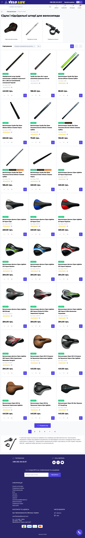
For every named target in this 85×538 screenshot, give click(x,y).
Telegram (58, 513)
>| (54, 431)
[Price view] (80, 46)
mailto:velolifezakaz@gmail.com (62, 462)
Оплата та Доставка (17, 486)
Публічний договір (17, 490)
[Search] (50, 6)
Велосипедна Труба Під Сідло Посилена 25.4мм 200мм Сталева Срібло (41, 127)
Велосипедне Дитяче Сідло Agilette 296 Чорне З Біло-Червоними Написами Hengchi (14, 358)
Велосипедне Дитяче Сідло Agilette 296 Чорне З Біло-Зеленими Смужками (70, 311)
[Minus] (4, 95)
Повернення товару (17, 503)
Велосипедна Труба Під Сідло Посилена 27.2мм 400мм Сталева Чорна (41, 174)
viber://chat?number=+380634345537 (58, 462)
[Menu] (2, 2)
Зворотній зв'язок (17, 501)
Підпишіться (54, 474)
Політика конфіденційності (19, 499)
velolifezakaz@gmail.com (20, 516)
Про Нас (14, 494)
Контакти (14, 495)
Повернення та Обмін (18, 488)
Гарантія (14, 497)
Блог (13, 492)
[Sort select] (24, 46)
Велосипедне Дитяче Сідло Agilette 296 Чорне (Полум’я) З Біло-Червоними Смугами (42, 311)
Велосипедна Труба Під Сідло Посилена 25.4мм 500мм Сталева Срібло (13, 174)
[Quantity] (8, 95)
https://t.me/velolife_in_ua (54, 462)
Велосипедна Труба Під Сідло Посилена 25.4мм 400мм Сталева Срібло (69, 127)
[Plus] (12, 95)
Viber (57, 515)
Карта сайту (15, 505)
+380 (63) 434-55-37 (19, 462)
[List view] (76, 46)
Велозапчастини (11, 11)
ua (78, 2)
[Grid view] (72, 46)
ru (80, 2)
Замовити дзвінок (69, 2)
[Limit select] (38, 46)
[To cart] (25, 95)
